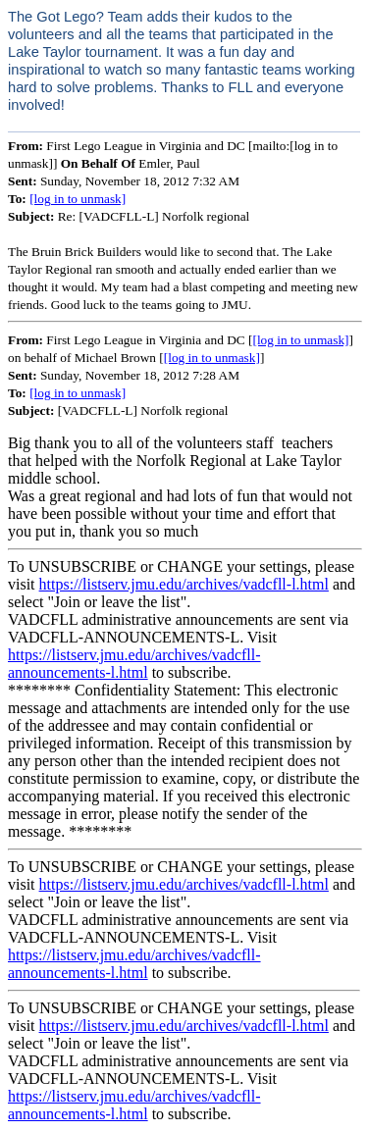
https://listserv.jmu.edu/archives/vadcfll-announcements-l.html (134, 663)
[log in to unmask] (77, 198)
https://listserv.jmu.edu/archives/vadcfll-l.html (184, 584)
